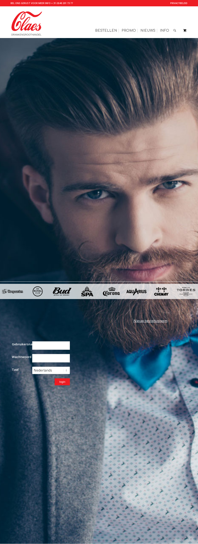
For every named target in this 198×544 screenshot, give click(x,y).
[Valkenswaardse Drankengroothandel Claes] (26, 22)
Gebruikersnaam (22, 344)
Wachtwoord (21, 357)
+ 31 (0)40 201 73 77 (62, 3)
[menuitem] (177, 3)
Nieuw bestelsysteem (151, 320)
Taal (15, 369)
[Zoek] (174, 22)
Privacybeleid (178, 3)
